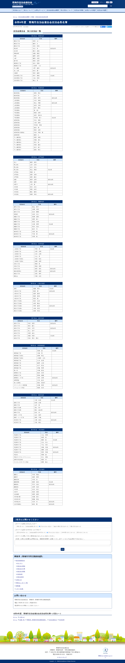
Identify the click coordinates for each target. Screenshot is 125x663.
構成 (33, 17)
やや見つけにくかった (68, 532)
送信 (62, 549)
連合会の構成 (21, 566)
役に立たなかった (76, 526)
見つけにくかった (82, 532)
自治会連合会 (20, 560)
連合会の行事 (21, 568)
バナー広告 (19, 589)
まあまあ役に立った (32, 526)
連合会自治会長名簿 (42, 17)
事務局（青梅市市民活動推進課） (37, 620)
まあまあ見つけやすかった (38, 532)
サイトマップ (63, 657)
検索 (111, 6)
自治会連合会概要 (24, 17)
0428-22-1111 (60, 654)
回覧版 (18, 586)
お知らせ (19, 580)
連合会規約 (20, 577)
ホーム (15, 17)
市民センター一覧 (22, 583)
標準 (107, 2)
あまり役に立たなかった (61, 526)
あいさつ (19, 563)
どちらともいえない (46, 526)
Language (94, 2)
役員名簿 (19, 574)
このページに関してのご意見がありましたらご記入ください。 (35, 536)
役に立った (20, 526)
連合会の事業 (21, 571)
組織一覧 (22, 620)
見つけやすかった (22, 532)
